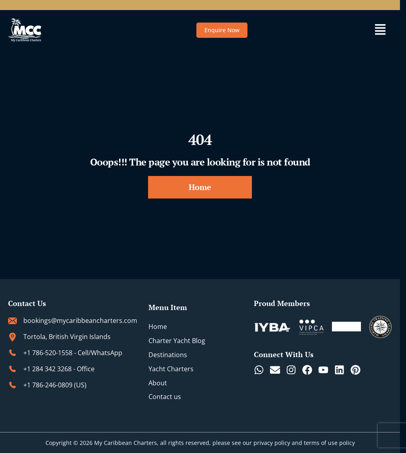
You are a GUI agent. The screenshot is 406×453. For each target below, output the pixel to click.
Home (157, 327)
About (157, 383)
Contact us (164, 397)
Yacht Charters (171, 368)
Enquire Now (221, 30)
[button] (380, 30)
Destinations (167, 354)
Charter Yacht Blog (176, 340)
